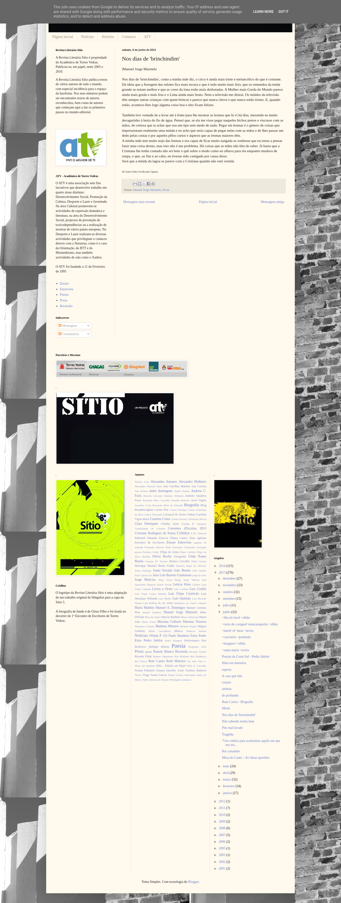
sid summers (148, 665)
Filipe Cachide (187, 552)
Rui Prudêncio (198, 656)
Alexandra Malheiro (192, 481)
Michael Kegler (188, 626)
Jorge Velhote (192, 579)
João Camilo (199, 570)
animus (226, 689)
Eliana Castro (179, 538)
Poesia (64, 294)
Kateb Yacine (164, 584)
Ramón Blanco (163, 651)
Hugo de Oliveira (196, 565)
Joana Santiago (143, 570)
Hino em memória (234, 663)
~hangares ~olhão (234, 643)
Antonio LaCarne (152, 495)
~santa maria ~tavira (235, 650)
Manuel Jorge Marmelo (147, 190)
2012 (222, 801)
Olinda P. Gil (158, 635)
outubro (228, 592)
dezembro (230, 578)
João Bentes (182, 570)
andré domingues (161, 491)
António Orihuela (173, 495)
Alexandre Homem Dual (148, 486)
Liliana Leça (199, 584)
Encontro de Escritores (150, 542)
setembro (229, 598)
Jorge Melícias (145, 579)
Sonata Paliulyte (145, 670)
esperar (226, 669)
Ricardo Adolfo (197, 651)
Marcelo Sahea (153, 617)
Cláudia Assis (170, 523)
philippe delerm (159, 646)
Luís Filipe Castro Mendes (150, 593)
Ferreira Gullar (151, 552)
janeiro (228, 793)
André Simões (182, 491)
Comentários (68, 334)
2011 (222, 808)
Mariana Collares (169, 621)
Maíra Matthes (145, 607)
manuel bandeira (152, 612)
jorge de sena (199, 575)
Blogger (193, 882)
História (108, 37)
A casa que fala (232, 676)
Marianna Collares (145, 626)
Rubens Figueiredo (163, 656)
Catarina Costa (160, 519)
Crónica (183, 533)
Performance (191, 640)
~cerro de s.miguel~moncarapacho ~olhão (250, 624)
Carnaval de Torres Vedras (179, 514)
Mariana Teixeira (194, 621)
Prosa (166, 190)
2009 (222, 821)
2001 (222, 868)
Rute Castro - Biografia (237, 702)
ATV (147, 37)
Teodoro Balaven (195, 670)
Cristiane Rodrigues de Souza (155, 533)
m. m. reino (165, 603)
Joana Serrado (162, 570)
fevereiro (229, 786)
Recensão (66, 306)
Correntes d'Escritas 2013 (187, 528)
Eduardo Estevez (157, 538)
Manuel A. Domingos (170, 607)
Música (178, 631)
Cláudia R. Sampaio (193, 523)
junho (227, 612)
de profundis (230, 695)
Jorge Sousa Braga (169, 579)
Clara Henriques (146, 523)
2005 (222, 848)
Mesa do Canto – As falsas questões (245, 757)
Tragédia (227, 734)
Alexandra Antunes (164, 481)
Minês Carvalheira (159, 631)
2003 (222, 855)
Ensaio (64, 283)
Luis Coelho (197, 589)
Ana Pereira (141, 491)
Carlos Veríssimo (153, 514)
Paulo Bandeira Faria (183, 635)
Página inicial (62, 37)
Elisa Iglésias (197, 538)
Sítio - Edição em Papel (170, 665)
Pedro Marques (173, 640)
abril (226, 773)
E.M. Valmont (198, 533)
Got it (283, 12)
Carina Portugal (178, 509)
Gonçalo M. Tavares (156, 561)
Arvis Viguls (198, 500)
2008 (222, 828)
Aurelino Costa (143, 505)
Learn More (263, 12)
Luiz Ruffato (150, 603)
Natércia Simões (196, 631)
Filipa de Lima (169, 552)
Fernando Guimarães (184, 547)
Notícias (87, 37)
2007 (222, 835)
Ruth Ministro (176, 661)
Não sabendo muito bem (238, 721)
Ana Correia (198, 486)
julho (226, 605)
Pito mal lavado (232, 728)
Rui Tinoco (141, 661)
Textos (138, 675)
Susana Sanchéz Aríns (170, 670)
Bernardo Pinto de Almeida (168, 505)
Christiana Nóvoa (197, 519)
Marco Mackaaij (190, 617)
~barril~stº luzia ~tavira (237, 630)
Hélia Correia (198, 561)
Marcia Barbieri (171, 617)
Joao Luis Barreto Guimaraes (172, 575)
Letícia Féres (182, 584)
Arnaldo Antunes (180, 500)
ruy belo (192, 661)
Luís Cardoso (181, 589)
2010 (222, 815)
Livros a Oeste (162, 589)
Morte (226, 708)
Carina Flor (161, 509)
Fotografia (180, 556)
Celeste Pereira (179, 519)
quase (148, 651)
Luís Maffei (164, 598)
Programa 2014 (197, 646)
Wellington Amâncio (181, 679)
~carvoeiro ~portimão (236, 637)
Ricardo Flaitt (143, 656)
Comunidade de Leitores (150, 528)
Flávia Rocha (161, 556)
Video (145, 679)
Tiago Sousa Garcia (155, 675)
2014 (222, 566)
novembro (230, 585)
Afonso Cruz (142, 481)
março (227, 779)
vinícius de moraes (159, 679)
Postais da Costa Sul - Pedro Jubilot (245, 656)
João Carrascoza (143, 575)
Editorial (140, 538)
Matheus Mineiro (167, 626)
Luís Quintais (181, 598)
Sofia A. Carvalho (196, 665)
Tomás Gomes (176, 675)
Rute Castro (156, 661)
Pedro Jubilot (153, 640)
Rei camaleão (231, 751)
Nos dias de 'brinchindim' (239, 715)
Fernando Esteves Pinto (157, 547)
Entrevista (66, 289)
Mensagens (67, 326)
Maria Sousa (149, 621)
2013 (222, 572)
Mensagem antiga (272, 202)
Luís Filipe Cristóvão (183, 593)
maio (226, 766)
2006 (222, 841)
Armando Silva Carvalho (156, 500)
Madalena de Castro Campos (190, 603)
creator (226, 682)
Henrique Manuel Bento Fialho (155, 565)
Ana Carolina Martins (176, 486)
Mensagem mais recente (139, 202)
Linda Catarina (143, 589)
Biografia (191, 505)
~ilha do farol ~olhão (236, 617)
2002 (222, 862)
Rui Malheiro (182, 656)
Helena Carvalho (179, 561)
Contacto (129, 37)
